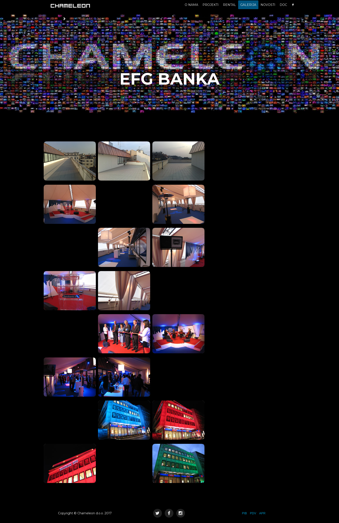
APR (262, 513)
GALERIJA (248, 9)
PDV (253, 513)
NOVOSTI (268, 9)
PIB (244, 513)
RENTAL (229, 9)
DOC (283, 9)
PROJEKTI (211, 9)
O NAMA (191, 9)
